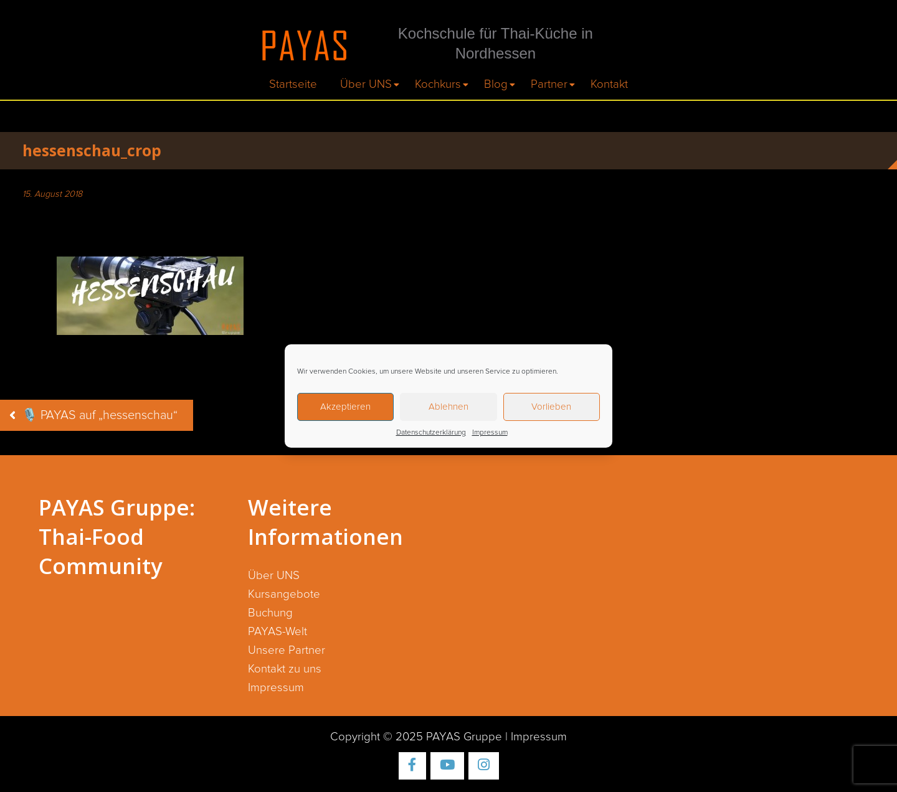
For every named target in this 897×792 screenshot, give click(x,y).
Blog (496, 84)
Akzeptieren (345, 407)
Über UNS (366, 84)
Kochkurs (438, 84)
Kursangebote (284, 594)
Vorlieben (551, 407)
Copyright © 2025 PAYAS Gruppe (416, 737)
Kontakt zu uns (284, 669)
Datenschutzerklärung (431, 432)
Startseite (293, 84)
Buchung (270, 613)
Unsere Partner (286, 650)
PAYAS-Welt (277, 632)
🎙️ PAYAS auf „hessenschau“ (100, 415)
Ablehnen (448, 407)
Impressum (490, 432)
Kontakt (609, 84)
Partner (549, 84)
